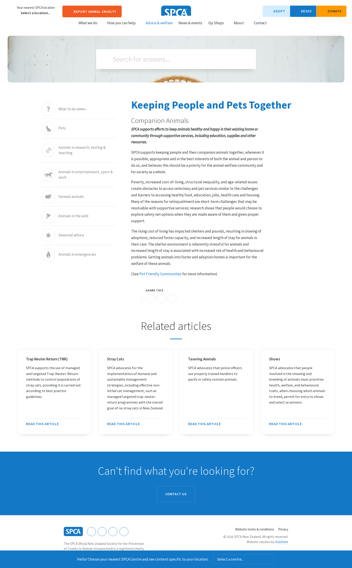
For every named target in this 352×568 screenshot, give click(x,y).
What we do (90, 27)
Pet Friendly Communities (160, 273)
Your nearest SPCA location (36, 8)
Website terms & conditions (254, 529)
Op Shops (218, 27)
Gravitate (281, 542)
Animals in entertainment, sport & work (85, 175)
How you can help (123, 27)
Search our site (274, 27)
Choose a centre (10, 10)
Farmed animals (71, 196)
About (241, 27)
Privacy (283, 529)
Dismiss (280, 559)
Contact (260, 27)
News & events (190, 27)
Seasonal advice (71, 235)
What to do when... (72, 109)
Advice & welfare (159, 27)
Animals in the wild (73, 216)
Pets (62, 128)
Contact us (176, 494)
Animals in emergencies (77, 254)
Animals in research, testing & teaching (82, 150)
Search (106, 59)
